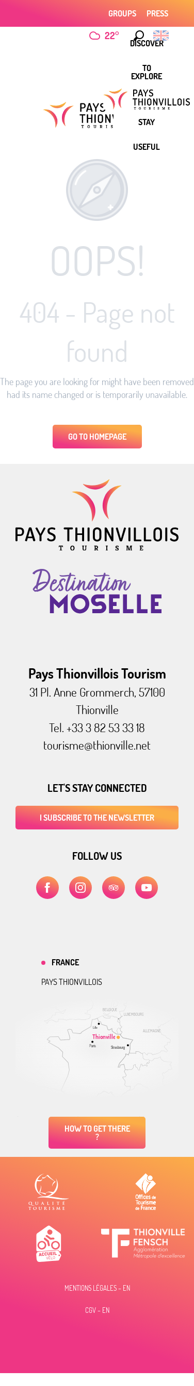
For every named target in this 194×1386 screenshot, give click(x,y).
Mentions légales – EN (97, 1288)
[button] (139, 35)
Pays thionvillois (71, 982)
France (65, 962)
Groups (122, 13)
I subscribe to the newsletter (97, 817)
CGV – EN (97, 1310)
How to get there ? (97, 1132)
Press (157, 13)
